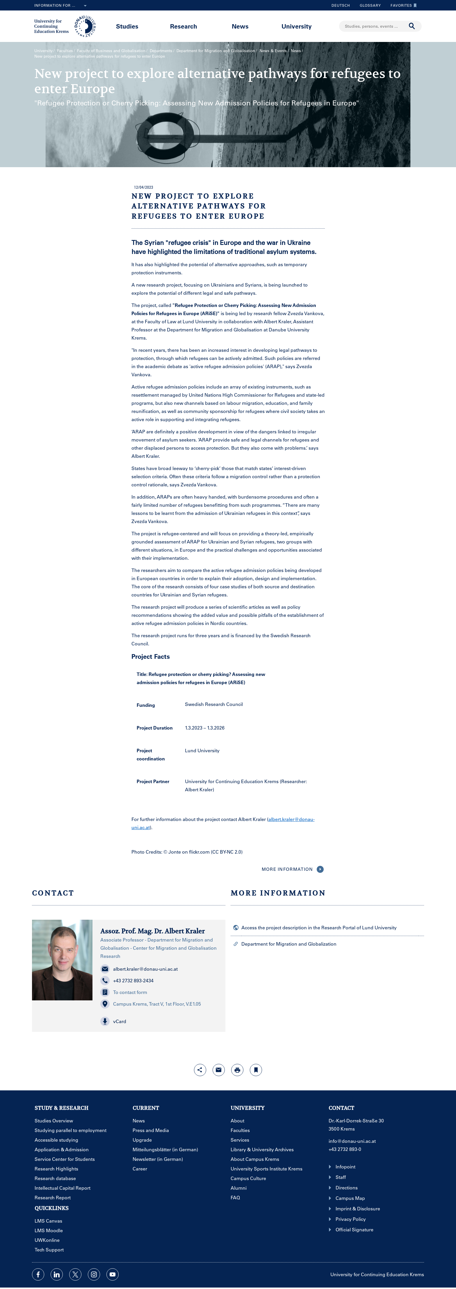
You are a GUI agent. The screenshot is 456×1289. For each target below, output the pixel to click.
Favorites (402, 5)
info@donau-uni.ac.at (352, 1141)
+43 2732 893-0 (345, 1149)
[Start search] (412, 26)
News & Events (273, 50)
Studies (127, 26)
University (297, 26)
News (240, 26)
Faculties (65, 50)
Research (183, 26)
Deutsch (341, 5)
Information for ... (61, 5)
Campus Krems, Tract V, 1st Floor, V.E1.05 (150, 1004)
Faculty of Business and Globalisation (111, 50)
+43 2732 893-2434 (127, 980)
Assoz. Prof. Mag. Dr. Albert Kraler (152, 931)
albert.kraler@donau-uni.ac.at (139, 969)
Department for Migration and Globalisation (216, 50)
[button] (159, 1021)
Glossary (368, 5)
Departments (161, 50)
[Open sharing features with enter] (200, 1070)
